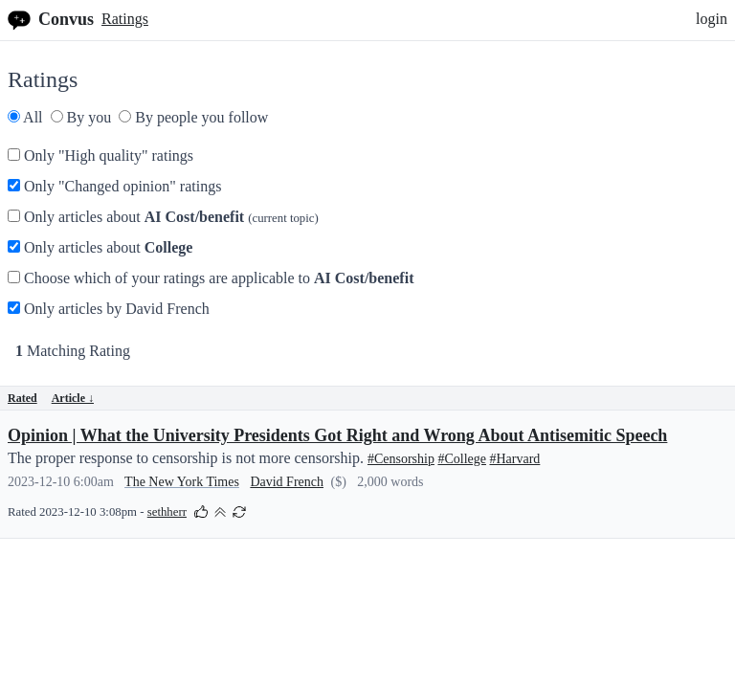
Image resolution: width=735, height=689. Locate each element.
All (25, 117)
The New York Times (181, 482)
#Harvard (514, 459)
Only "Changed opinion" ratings (114, 186)
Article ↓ (73, 398)
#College (461, 459)
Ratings (124, 19)
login (711, 19)
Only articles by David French (109, 308)
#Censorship (401, 459)
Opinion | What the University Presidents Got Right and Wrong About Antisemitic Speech (337, 435)
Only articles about (163, 217)
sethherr (167, 512)
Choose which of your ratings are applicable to (210, 278)
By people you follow (193, 117)
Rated (22, 398)
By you (81, 117)
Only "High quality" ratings (100, 155)
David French (286, 482)
